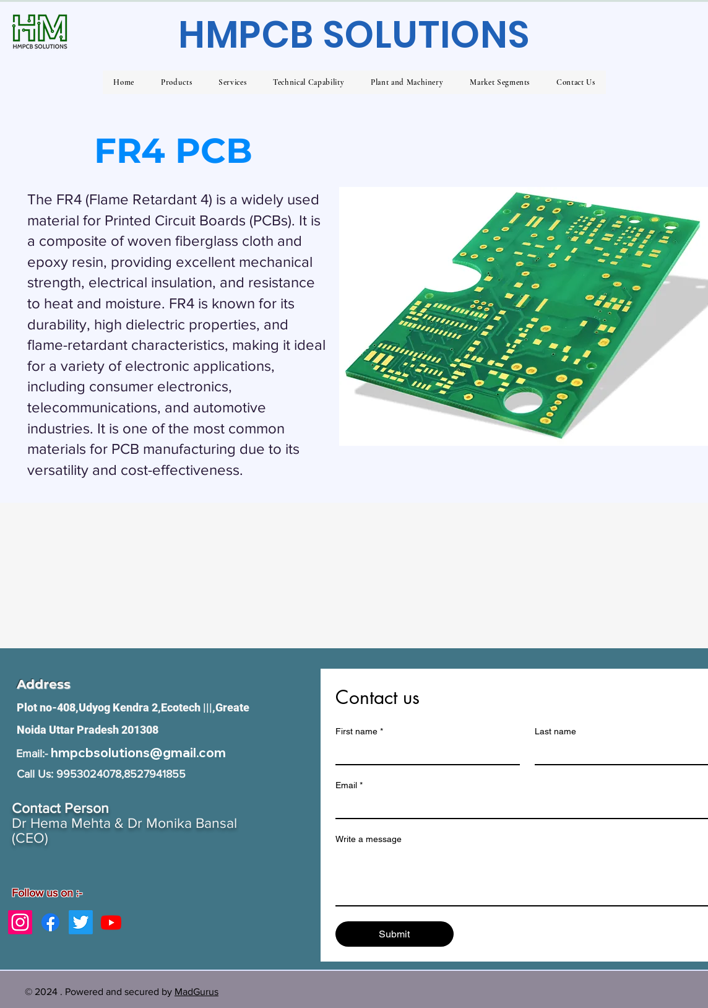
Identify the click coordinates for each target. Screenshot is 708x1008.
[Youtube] (111, 922)
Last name (555, 731)
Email (349, 785)
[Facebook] (50, 922)
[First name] (424, 753)
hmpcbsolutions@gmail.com (138, 752)
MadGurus (196, 991)
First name (359, 731)
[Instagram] (20, 922)
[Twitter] (81, 922)
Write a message (368, 839)
